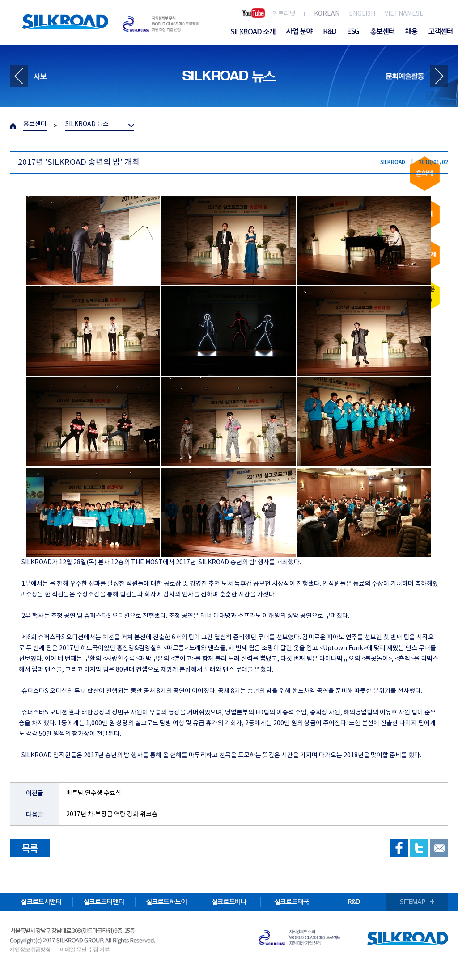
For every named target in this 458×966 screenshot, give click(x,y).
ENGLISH (362, 13)
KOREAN (326, 13)
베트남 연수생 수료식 (93, 793)
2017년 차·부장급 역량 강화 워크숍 (111, 814)
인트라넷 (284, 13)
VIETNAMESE (404, 13)
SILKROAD (65, 21)
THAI (242, 33)
